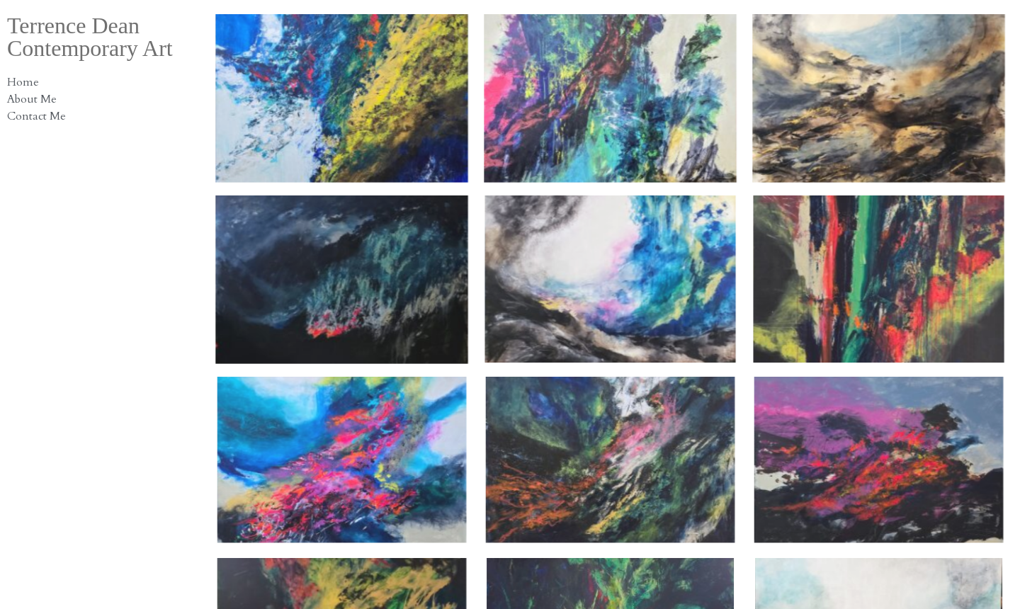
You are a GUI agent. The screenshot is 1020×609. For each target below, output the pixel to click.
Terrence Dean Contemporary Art (90, 37)
